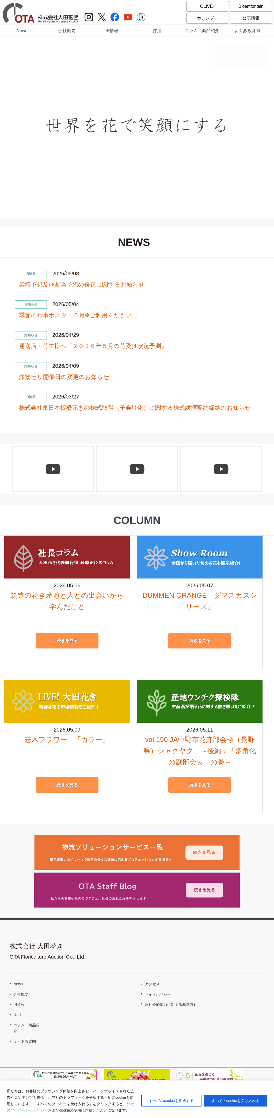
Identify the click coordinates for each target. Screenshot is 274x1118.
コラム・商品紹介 (202, 30)
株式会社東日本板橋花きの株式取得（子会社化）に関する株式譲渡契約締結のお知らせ (135, 407)
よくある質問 (247, 30)
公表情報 (251, 18)
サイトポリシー (158, 994)
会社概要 (66, 30)
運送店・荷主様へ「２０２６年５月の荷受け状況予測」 (93, 346)
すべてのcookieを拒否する (171, 1101)
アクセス (152, 984)
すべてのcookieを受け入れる (235, 1101)
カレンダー (207, 18)
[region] (137, 1099)
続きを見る (67, 640)
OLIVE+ (207, 6)
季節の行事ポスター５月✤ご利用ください (75, 315)
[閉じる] (268, 1085)
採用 (157, 30)
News (22, 30)
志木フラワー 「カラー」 (67, 740)
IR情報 (111, 30)
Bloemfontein (250, 6)
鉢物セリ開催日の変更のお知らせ (64, 377)
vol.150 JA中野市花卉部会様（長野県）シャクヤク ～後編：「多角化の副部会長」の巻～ (199, 751)
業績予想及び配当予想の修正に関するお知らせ (82, 284)
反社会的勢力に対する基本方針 (171, 1004)
